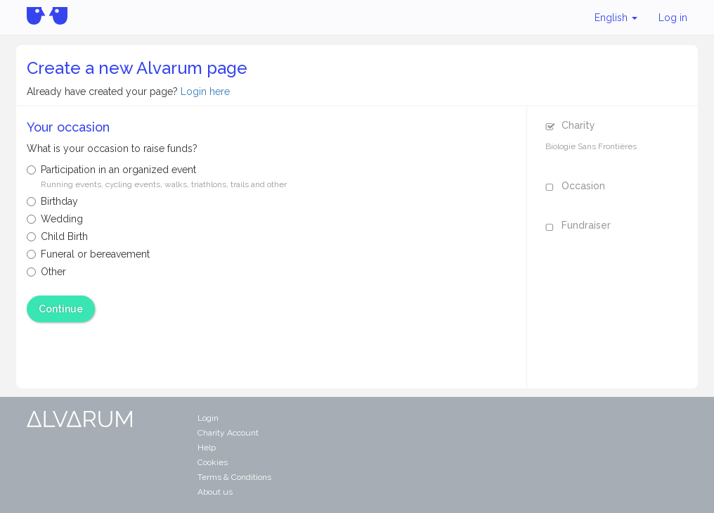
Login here (205, 91)
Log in (672, 17)
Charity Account (228, 433)
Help (206, 447)
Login (208, 418)
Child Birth (57, 236)
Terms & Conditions (234, 477)
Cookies (212, 462)
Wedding (55, 218)
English (616, 17)
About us (215, 492)
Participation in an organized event (157, 176)
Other (46, 271)
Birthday (52, 201)
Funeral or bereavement (88, 254)
